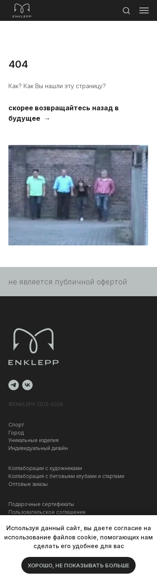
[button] (126, 10)
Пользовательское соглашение (47, 512)
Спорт (16, 425)
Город (16, 433)
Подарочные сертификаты (41, 504)
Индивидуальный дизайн (38, 448)
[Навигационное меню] (144, 10)
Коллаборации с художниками (45, 468)
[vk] (27, 385)
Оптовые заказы (28, 484)
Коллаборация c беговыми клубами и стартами (66, 476)
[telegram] (13, 385)
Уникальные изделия (33, 440)
